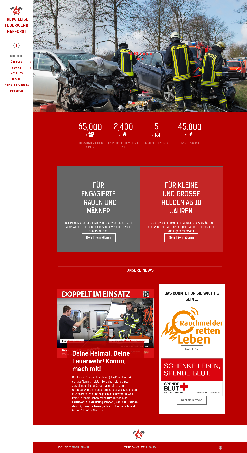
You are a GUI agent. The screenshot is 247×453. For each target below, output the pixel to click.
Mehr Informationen (98, 237)
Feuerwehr (79, 447)
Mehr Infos (191, 349)
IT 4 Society (151, 447)
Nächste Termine (191, 400)
